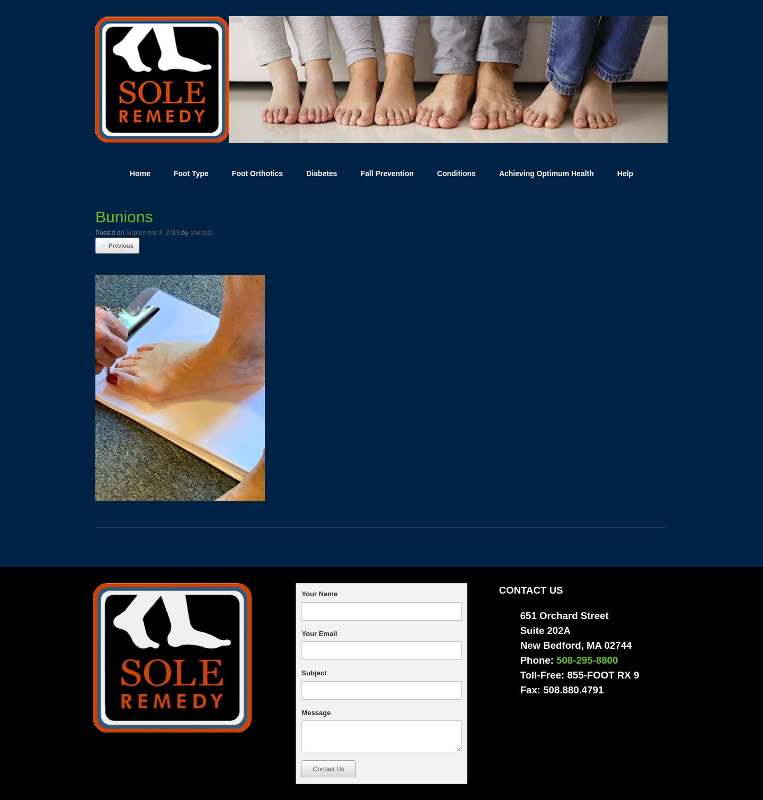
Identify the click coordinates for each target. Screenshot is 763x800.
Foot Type (191, 173)
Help (625, 173)
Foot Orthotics (257, 173)
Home (140, 173)
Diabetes (321, 173)
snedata (201, 233)
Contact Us (328, 769)
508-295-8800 (587, 660)
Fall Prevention (386, 173)
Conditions (456, 173)
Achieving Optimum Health (546, 173)
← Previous (117, 245)
